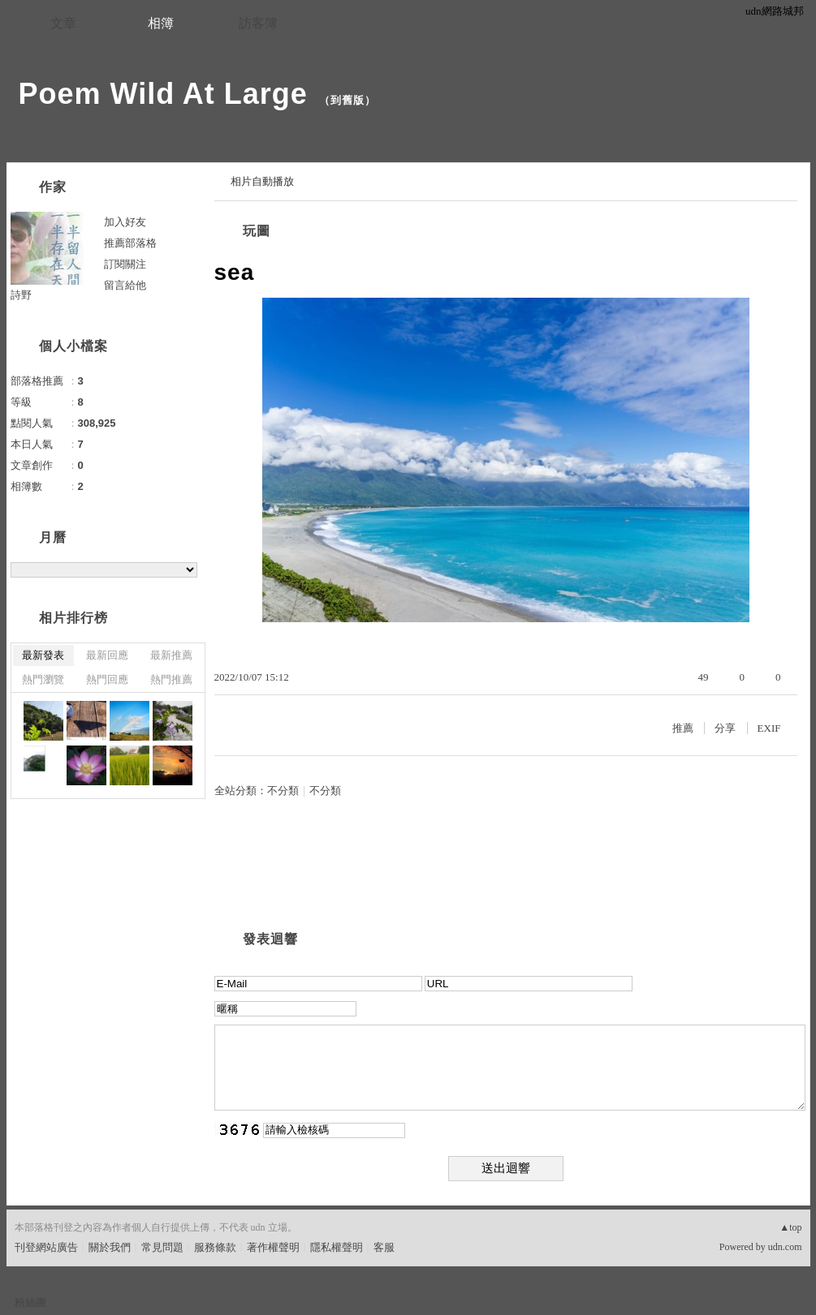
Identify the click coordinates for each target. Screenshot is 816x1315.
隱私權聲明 (336, 1247)
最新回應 (107, 655)
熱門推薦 (171, 679)
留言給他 (125, 285)
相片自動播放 (262, 181)
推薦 (682, 728)
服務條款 (215, 1247)
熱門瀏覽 (43, 679)
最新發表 (43, 655)
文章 (63, 23)
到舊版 (347, 100)
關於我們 (110, 1247)
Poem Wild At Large (163, 93)
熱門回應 (107, 679)
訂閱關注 (125, 264)
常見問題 (162, 1247)
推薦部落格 (130, 243)
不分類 (283, 790)
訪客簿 (258, 23)
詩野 (21, 295)
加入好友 (125, 222)
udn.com (785, 1247)
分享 (725, 728)
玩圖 (256, 231)
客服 (384, 1247)
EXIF (769, 728)
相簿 (161, 23)
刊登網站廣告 (46, 1247)
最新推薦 (171, 655)
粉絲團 (30, 1302)
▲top (790, 1227)
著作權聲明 (273, 1247)
